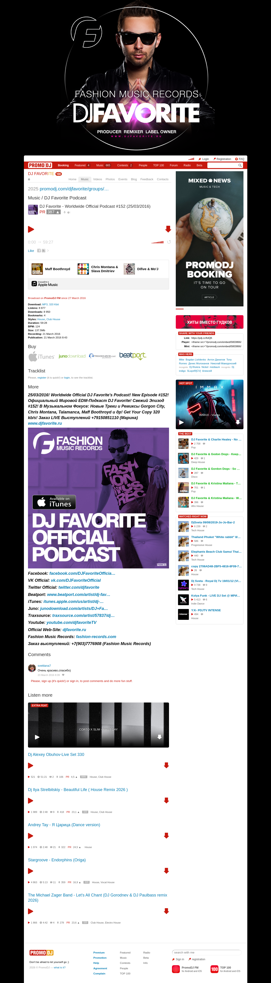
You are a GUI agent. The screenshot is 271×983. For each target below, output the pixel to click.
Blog (134, 179)
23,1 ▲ (76, 812)
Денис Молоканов (198, 363)
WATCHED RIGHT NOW (193, 516)
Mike (181, 359)
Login (205, 159)
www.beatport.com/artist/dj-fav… (78, 594)
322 (63, 847)
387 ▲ (53, 212)
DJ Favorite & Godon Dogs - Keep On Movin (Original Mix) (216, 454)
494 (196, 614)
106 (61, 776)
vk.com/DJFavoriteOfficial (76, 580)
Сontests (125, 165)
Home (72, 179)
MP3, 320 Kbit (50, 304)
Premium (99, 952)
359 (63, 882)
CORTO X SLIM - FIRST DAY (98, 729)
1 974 (34, 847)
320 (85, 812)
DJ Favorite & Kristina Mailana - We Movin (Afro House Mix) (216, 498)
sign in (74, 681)
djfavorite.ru (74, 629)
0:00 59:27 (40, 242)
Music (103, 165)
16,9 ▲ (77, 882)
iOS (200, 971)
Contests (125, 962)
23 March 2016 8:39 (49, 675)
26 (195, 570)
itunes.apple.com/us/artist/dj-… (74, 601)
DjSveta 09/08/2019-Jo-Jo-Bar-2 (213, 522)
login (67, 377)
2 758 (197, 443)
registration (198, 959)
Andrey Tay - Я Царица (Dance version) (64, 825)
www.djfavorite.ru (45, 423)
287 (196, 473)
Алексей (207, 370)
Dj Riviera (194, 367)
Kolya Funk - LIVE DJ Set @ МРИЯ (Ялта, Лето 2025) (216, 595)
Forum (174, 165)
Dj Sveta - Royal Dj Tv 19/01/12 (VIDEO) (216, 580)
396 (196, 502)
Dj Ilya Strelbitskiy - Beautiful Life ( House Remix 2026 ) (78, 789)
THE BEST (185, 433)
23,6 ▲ (76, 922)
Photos (110, 179)
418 (62, 812)
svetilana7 (44, 665)
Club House (53, 319)
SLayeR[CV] (194, 370)
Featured (82, 165)
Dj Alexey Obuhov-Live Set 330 (56, 754)
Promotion (100, 957)
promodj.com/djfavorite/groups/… (74, 188)
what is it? (60, 967)
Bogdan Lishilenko (196, 359)
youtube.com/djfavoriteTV (71, 622)
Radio (187, 165)
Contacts (163, 179)
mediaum (215, 367)
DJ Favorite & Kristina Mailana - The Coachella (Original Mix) (216, 483)
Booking (63, 165)
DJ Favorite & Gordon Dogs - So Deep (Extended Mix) (216, 468)
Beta (199, 165)
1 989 (34, 812)
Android (189, 971)
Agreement (100, 968)
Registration (224, 159)
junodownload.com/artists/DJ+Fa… (74, 608)
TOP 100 (158, 165)
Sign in (180, 959)
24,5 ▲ (77, 847)
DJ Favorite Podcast (65, 197)
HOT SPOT (186, 383)
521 (33, 776)
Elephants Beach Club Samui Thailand (216, 551)
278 (62, 922)
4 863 (34, 882)
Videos (97, 179)
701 (196, 487)
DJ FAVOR (41, 173)
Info (145, 962)
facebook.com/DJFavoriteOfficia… (82, 573)
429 (196, 458)
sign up (46, 681)
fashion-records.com (96, 636)
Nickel (205, 367)
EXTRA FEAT (39, 705)
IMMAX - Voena (209, 415)
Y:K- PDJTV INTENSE (206, 610)
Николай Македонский (223, 363)
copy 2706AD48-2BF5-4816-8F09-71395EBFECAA (216, 566)
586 (196, 541)
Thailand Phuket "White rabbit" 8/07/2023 (216, 537)
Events (122, 179)
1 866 (34, 922)
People (143, 165)
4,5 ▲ (74, 776)
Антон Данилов (216, 359)
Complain (99, 973)
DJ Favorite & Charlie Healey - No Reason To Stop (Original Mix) (216, 439)
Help (96, 962)
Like (31, 251)
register (41, 377)
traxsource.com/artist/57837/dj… (83, 615)
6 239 (197, 526)
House (41, 319)
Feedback (146, 179)
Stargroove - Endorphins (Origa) (57, 860)
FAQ (241, 159)
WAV (83, 777)
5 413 (197, 599)
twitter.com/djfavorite (78, 587)
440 (196, 555)
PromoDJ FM (52, 297)
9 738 (197, 585)
